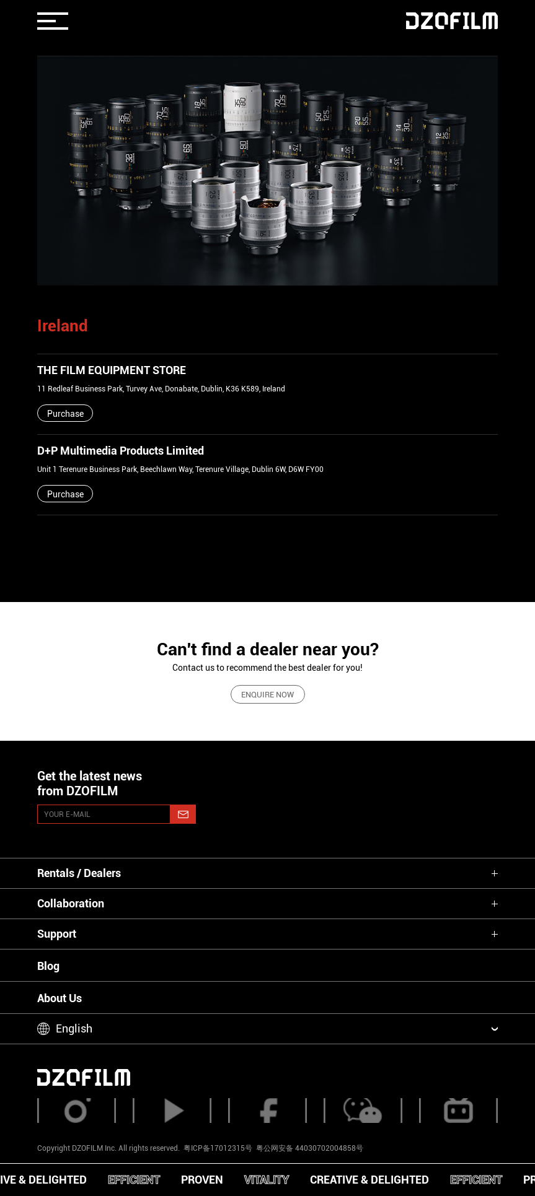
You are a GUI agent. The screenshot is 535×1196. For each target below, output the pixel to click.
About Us (59, 998)
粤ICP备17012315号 (217, 1148)
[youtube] (172, 1110)
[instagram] (76, 1110)
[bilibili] (458, 1110)
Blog (48, 965)
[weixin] (363, 1110)
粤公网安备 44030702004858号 (308, 1148)
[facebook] (267, 1110)
